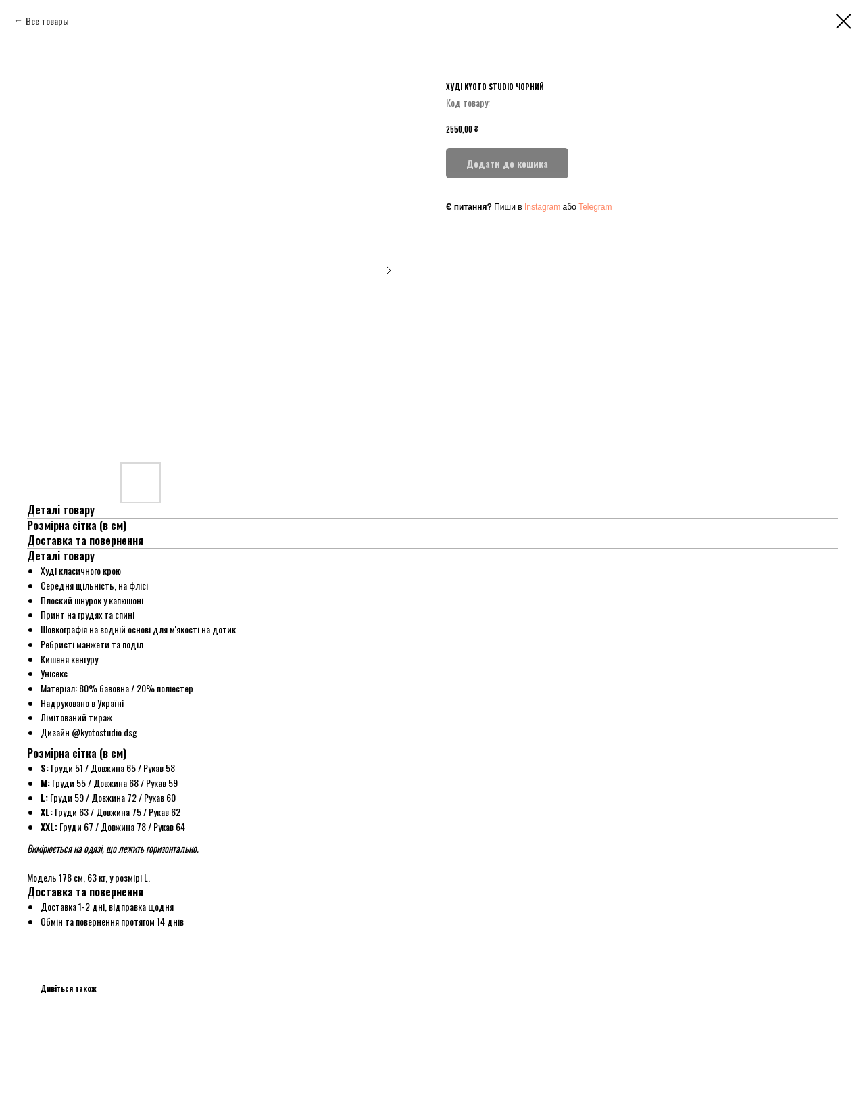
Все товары (47, 21)
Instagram (542, 207)
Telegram (595, 207)
